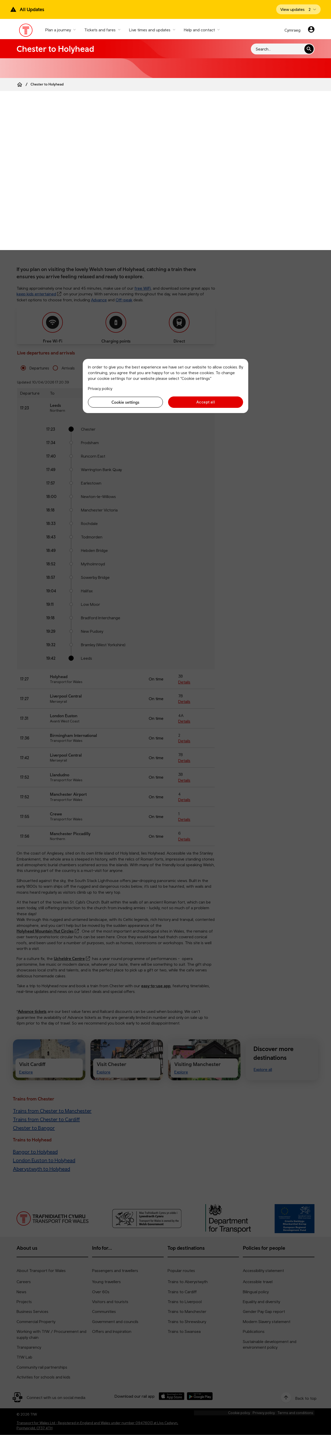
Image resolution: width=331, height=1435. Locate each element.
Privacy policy (100, 388)
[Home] (20, 84)
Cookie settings (125, 402)
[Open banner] (298, 9)
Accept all (205, 402)
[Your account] (311, 30)
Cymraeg (292, 30)
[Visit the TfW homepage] (26, 31)
